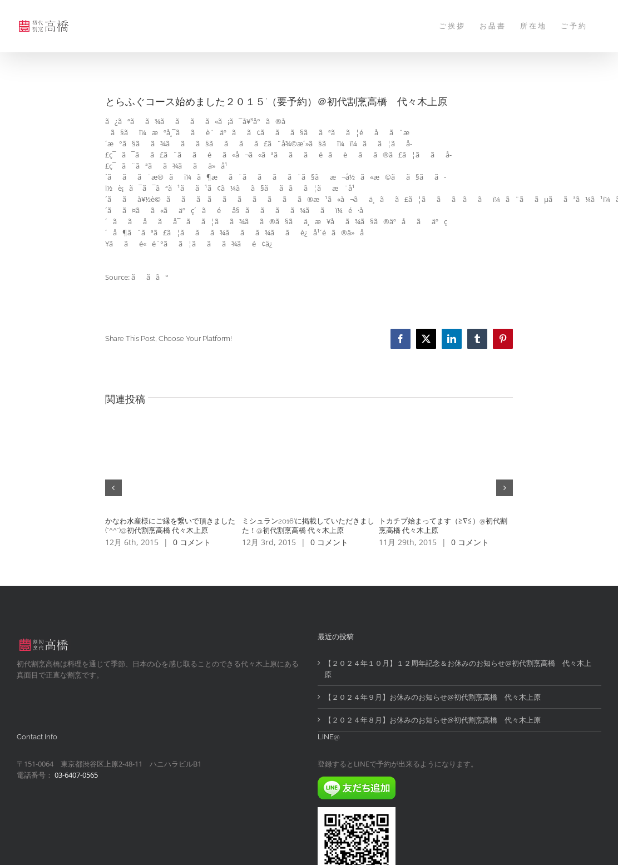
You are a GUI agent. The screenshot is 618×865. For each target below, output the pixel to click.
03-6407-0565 (76, 775)
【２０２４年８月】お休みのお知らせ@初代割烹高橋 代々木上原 (432, 720)
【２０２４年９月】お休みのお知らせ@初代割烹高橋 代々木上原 (432, 697)
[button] (113, 488)
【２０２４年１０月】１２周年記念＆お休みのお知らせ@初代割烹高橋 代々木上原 (457, 668)
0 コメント (192, 542)
